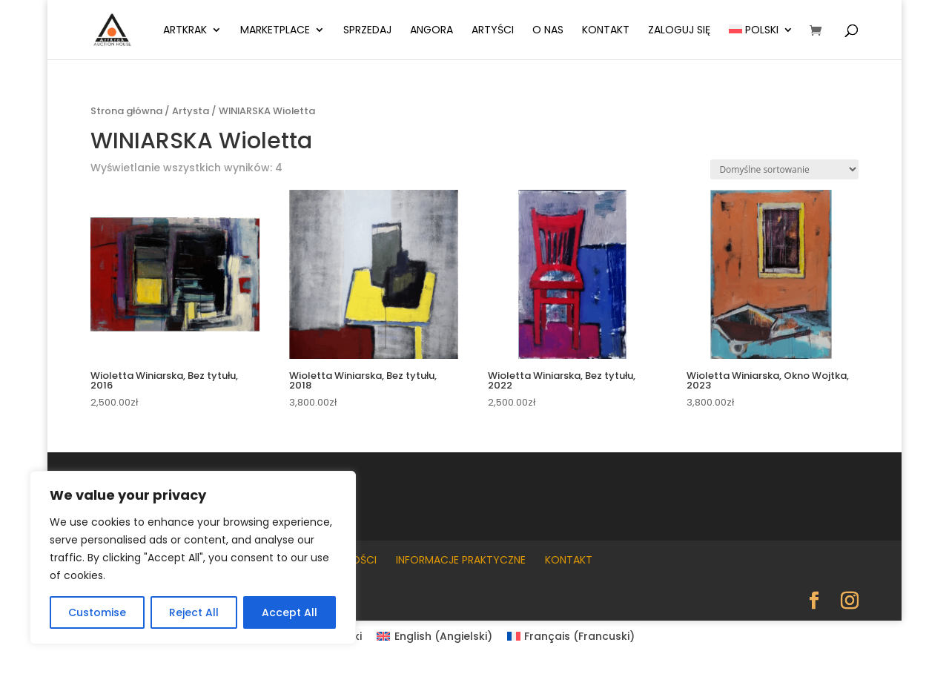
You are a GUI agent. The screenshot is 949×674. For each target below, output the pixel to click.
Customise (97, 612)
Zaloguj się (679, 30)
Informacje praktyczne (461, 559)
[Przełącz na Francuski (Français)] (571, 636)
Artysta (190, 111)
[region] (193, 557)
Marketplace (275, 30)
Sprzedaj (367, 30)
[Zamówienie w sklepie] (784, 169)
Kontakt (605, 30)
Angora (431, 30)
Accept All (289, 612)
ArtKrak (185, 30)
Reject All (194, 612)
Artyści (493, 30)
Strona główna (126, 111)
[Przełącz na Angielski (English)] (434, 636)
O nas (547, 30)
